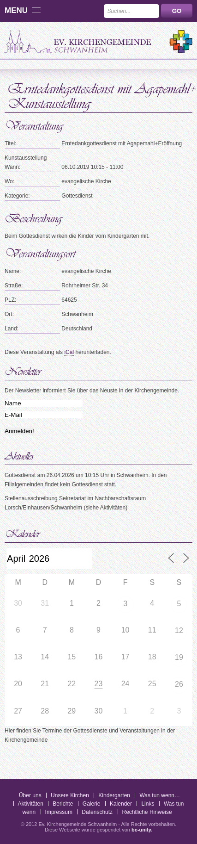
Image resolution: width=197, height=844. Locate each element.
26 (179, 684)
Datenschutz (97, 812)
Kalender (121, 804)
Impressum (58, 812)
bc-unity (141, 829)
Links (147, 804)
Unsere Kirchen (70, 795)
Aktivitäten (30, 804)
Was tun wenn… (159, 795)
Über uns (30, 795)
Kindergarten (114, 795)
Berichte (63, 804)
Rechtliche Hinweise (147, 812)
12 (179, 630)
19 (179, 657)
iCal (69, 352)
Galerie (92, 804)
